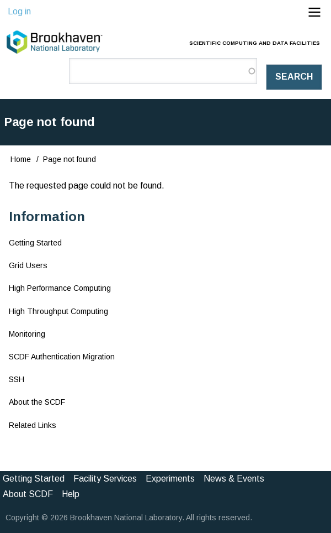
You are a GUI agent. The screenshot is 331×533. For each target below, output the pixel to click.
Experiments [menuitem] (170, 478)
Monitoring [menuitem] (27, 334)
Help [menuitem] (70, 494)
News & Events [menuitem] (234, 478)
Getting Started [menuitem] (35, 242)
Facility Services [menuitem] (105, 478)
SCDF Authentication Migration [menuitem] (62, 356)
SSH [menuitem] (16, 379)
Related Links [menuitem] (32, 425)
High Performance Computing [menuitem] (60, 288)
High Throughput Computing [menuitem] (58, 311)
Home (20, 159)
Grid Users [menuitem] (28, 265)
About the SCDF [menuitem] (37, 402)
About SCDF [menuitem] (28, 494)
